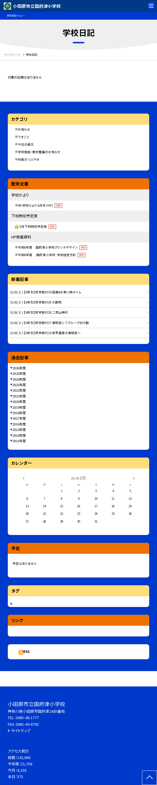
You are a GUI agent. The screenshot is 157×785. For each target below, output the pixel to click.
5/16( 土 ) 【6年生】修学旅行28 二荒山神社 (39, 312)
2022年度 (19, 390)
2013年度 (19, 440)
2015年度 (19, 429)
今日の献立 (26, 144)
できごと (23, 137)
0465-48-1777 (27, 717)
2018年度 (19, 412)
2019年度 (19, 407)
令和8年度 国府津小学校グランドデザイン (52, 247)
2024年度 (19, 379)
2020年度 (19, 401)
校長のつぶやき (28, 159)
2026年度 (19, 368)
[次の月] (133, 478)
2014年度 (19, 435)
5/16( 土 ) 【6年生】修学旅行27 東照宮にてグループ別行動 (49, 323)
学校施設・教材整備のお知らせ (39, 152)
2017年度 (19, 418)
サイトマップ (20, 730)
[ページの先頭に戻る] (149, 778)
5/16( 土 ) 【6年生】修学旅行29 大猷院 (36, 302)
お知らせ (24, 129)
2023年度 (19, 384)
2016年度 (19, 424)
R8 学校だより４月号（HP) (40, 205)
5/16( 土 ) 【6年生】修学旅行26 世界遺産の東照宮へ (45, 333)
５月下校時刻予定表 (37, 226)
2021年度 (19, 396)
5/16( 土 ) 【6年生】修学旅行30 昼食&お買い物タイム (45, 292)
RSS (26, 651)
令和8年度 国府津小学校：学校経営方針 (51, 255)
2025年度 (19, 373)
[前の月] (23, 478)
